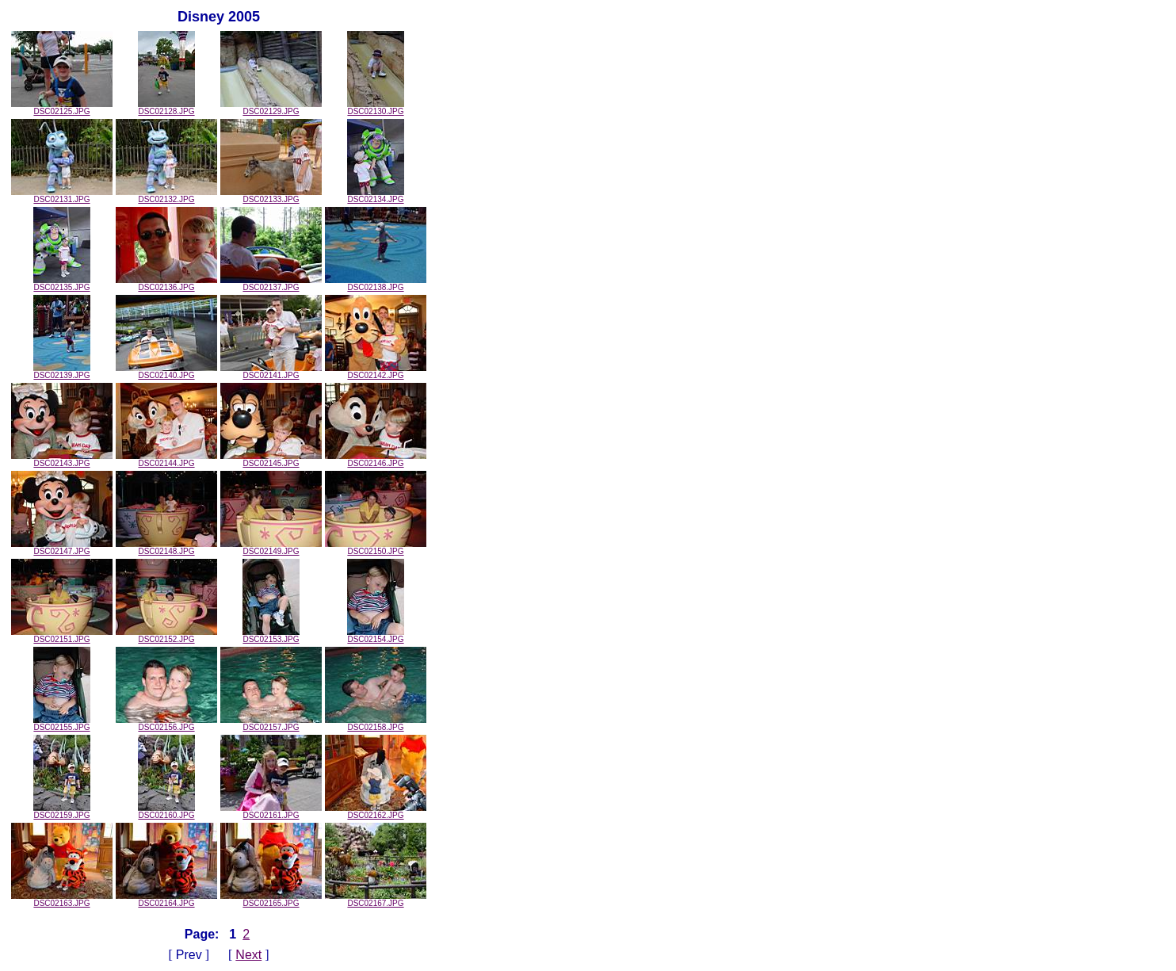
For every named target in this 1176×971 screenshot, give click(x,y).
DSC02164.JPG (166, 900)
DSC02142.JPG (375, 372)
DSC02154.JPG (375, 636)
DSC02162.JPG (375, 812)
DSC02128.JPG (166, 108)
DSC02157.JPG (271, 724)
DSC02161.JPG (271, 812)
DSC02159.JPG (61, 812)
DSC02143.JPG (62, 460)
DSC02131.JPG (62, 196)
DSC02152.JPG (166, 636)
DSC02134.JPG (375, 196)
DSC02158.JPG (375, 724)
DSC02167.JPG (375, 900)
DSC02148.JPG (166, 548)
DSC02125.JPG (62, 108)
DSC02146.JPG (375, 460)
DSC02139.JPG (61, 372)
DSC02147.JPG (62, 548)
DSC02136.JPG (166, 284)
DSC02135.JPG (61, 284)
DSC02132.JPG (166, 196)
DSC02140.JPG (166, 372)
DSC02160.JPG (166, 812)
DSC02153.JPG (271, 636)
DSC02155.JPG (61, 724)
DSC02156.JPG (166, 724)
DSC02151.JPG (62, 636)
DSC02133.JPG (271, 196)
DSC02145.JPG (271, 460)
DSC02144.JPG (166, 460)
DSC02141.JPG (271, 372)
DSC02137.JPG (271, 284)
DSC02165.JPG (271, 900)
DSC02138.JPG (375, 284)
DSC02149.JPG (271, 548)
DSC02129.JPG (271, 108)
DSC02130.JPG (375, 108)
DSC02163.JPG (62, 900)
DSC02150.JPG (375, 548)
